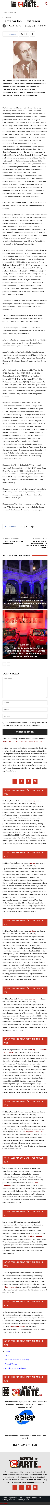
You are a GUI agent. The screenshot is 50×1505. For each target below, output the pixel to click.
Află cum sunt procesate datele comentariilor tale (22, 741)
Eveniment (12, 13)
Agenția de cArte (16, 26)
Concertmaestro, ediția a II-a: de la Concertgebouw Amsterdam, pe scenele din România (25, 603)
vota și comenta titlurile (33, 1132)
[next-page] (8, 664)
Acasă (5, 13)
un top (32, 801)
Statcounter (5, 1504)
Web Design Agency (16, 1500)
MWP (27, 1500)
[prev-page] (4, 664)
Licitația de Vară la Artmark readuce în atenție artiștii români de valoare (36, 544)
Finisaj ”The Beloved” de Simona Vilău (13, 542)
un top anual (35, 999)
